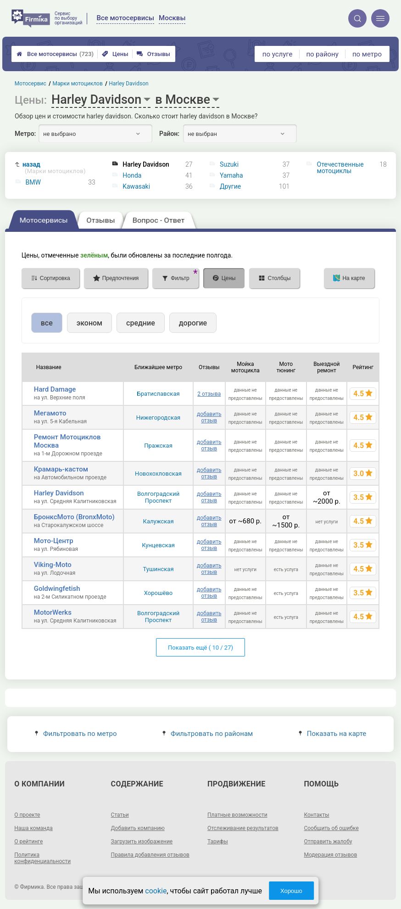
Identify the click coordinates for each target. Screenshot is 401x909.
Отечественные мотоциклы (340, 167)
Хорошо (291, 890)
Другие (230, 186)
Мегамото (50, 413)
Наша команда (33, 828)
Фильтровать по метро (76, 733)
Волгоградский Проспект (158, 497)
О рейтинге (28, 841)
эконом (89, 323)
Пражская (158, 445)
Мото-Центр (53, 541)
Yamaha (231, 175)
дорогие (193, 323)
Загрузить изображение (142, 841)
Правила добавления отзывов (150, 855)
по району (322, 54)
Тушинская (158, 569)
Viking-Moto (53, 565)
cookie (156, 891)
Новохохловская (158, 473)
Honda (132, 175)
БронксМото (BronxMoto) (74, 517)
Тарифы (217, 841)
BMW (33, 182)
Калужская (158, 521)
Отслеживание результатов (242, 828)
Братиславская (158, 393)
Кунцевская (158, 545)
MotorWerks (53, 612)
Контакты (316, 815)
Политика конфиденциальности (42, 858)
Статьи (120, 815)
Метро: (25, 133)
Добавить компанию (138, 828)
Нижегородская (158, 417)
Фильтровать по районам (207, 733)
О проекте (27, 815)
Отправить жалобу (328, 841)
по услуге (277, 54)
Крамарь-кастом (61, 469)
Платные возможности (237, 815)
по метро (367, 54)
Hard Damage (55, 389)
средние (140, 323)
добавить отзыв (209, 417)
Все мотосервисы (55, 53)
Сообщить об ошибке (331, 828)
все (47, 323)
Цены (115, 53)
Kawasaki (136, 186)
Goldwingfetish (57, 588)
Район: (169, 133)
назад (54, 167)
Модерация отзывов (330, 855)
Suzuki (229, 164)
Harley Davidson (59, 493)
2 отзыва (209, 394)
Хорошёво (158, 592)
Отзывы (153, 53)
